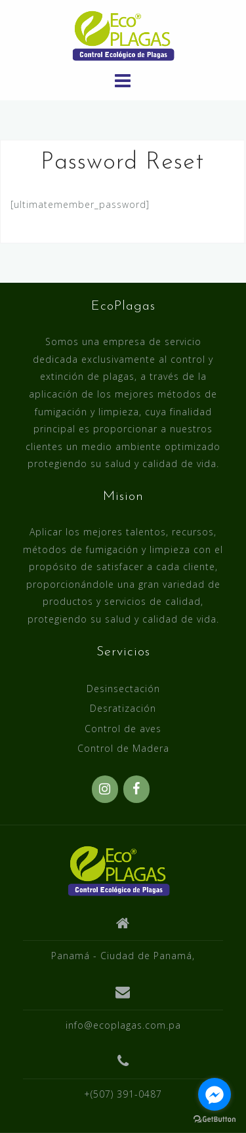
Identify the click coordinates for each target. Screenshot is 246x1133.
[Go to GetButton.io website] (215, 1119)
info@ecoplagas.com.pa (123, 1025)
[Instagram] (105, 789)
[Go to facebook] (214, 1094)
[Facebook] (136, 789)
